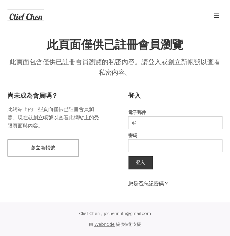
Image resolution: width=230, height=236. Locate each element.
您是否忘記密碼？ (148, 183)
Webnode (104, 224)
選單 (216, 15)
